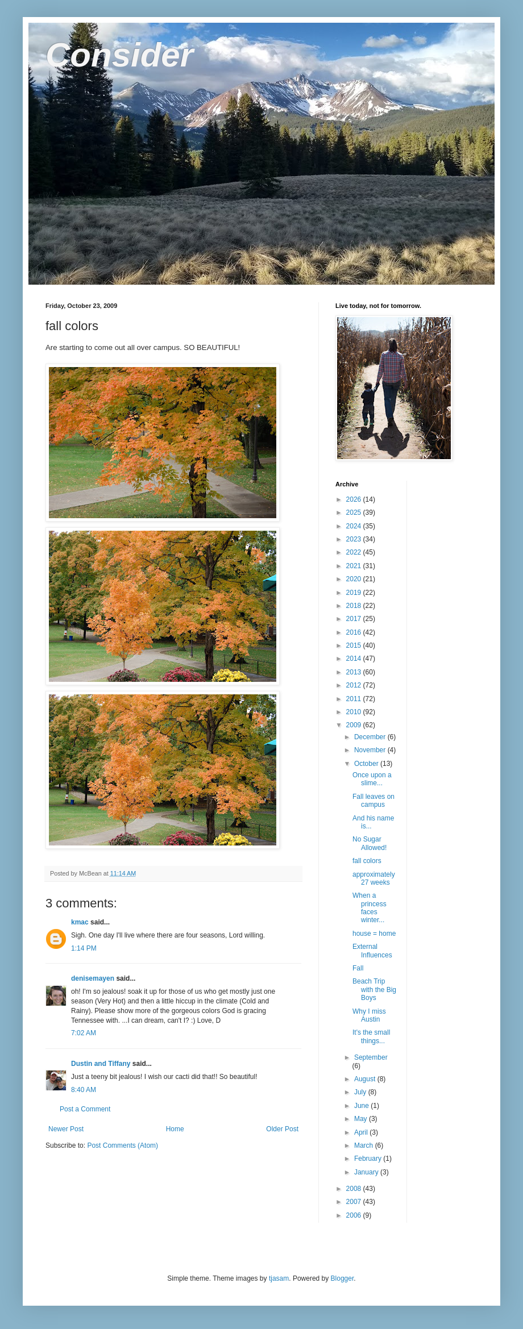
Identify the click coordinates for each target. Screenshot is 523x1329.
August (365, 1079)
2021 (354, 566)
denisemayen (92, 978)
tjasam (279, 1278)
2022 (354, 552)
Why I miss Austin (369, 1015)
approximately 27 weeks (373, 878)
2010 (354, 712)
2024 (354, 526)
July (361, 1092)
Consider (119, 55)
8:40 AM (83, 1090)
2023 (354, 539)
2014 (354, 659)
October (367, 764)
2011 (354, 699)
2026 (354, 499)
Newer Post (66, 1129)
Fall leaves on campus (373, 801)
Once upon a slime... (372, 779)
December (371, 737)
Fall (357, 968)
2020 (354, 579)
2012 (354, 685)
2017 (354, 619)
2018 (354, 606)
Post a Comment (85, 1109)
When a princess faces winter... (369, 907)
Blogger (342, 1278)
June (362, 1106)
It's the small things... (371, 1036)
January (367, 1172)
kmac (80, 922)
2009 (354, 725)
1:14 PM (84, 948)
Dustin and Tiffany (100, 1064)
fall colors (366, 861)
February (368, 1159)
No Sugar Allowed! (369, 843)
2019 (354, 593)
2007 (354, 1202)
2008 (354, 1189)
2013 (354, 672)
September (371, 1057)
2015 (354, 645)
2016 (354, 632)
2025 (354, 512)
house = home (374, 934)
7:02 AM (83, 1033)
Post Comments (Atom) (122, 1145)
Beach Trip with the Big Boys (374, 989)
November (371, 750)
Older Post (282, 1129)
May (361, 1119)
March (364, 1145)
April (362, 1132)
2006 (354, 1215)
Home (175, 1129)
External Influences (372, 951)
